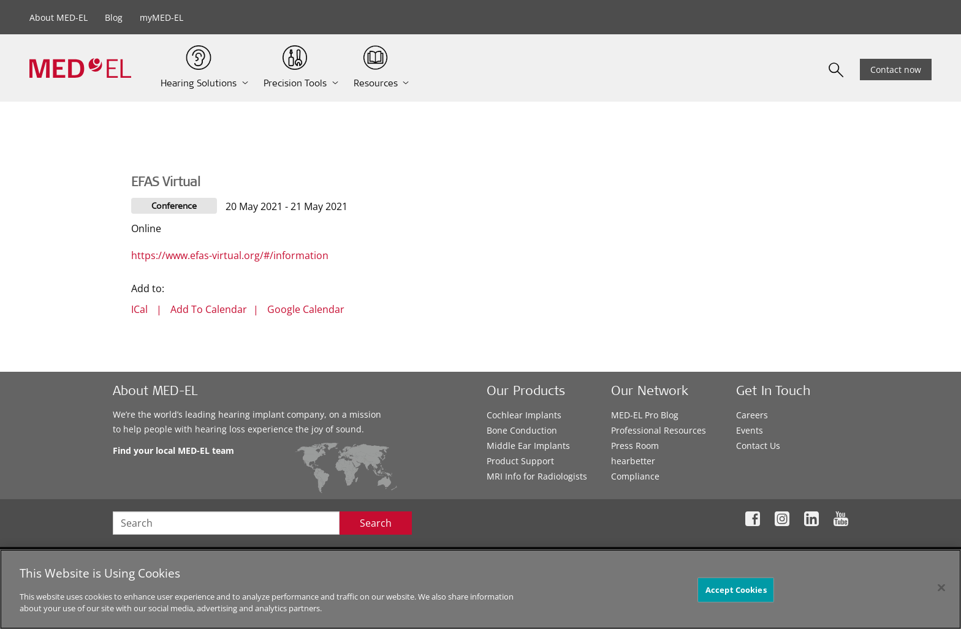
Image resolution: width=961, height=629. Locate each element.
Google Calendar (305, 309)
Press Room (635, 445)
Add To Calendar (208, 309)
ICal (139, 309)
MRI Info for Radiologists (537, 476)
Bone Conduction (522, 430)
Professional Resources (658, 430)
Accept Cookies (736, 589)
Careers (752, 415)
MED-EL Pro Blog (644, 415)
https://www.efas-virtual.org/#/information (230, 255)
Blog (114, 17)
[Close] (941, 587)
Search (376, 523)
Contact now (895, 69)
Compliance (635, 476)
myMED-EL (161, 17)
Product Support (520, 461)
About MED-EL (58, 17)
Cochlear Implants (524, 415)
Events (749, 430)
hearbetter (633, 461)
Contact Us (758, 445)
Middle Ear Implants (528, 445)
